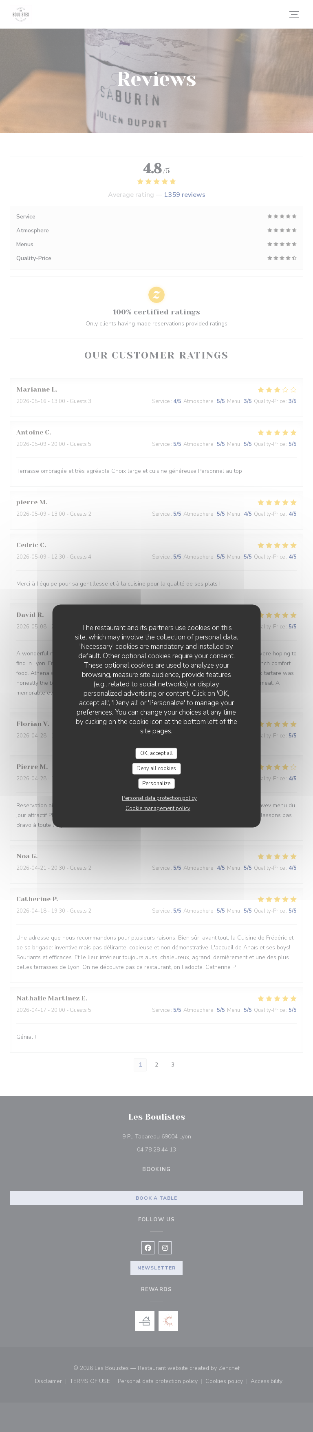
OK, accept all (156, 753)
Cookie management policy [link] (158, 808)
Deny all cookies (156, 768)
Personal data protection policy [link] (159, 798)
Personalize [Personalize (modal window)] (156, 783)
